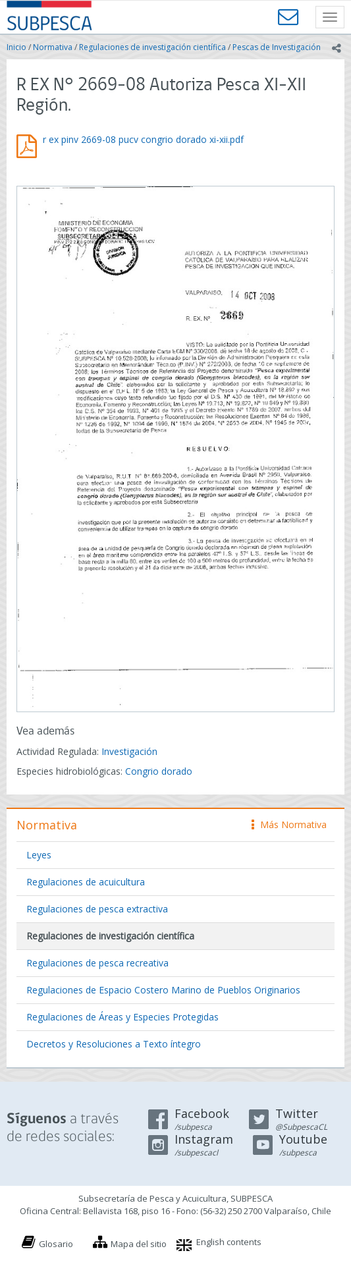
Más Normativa (289, 824)
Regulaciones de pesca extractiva (97, 909)
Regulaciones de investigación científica (152, 47)
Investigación (129, 751)
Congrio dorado (158, 771)
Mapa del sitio (139, 1244)
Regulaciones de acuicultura (85, 882)
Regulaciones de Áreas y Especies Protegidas (122, 1017)
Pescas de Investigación (276, 47)
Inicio (16, 47)
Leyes (38, 855)
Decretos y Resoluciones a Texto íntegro (113, 1044)
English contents (228, 1242)
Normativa (52, 47)
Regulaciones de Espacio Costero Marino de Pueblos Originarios (163, 990)
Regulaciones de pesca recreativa (97, 963)
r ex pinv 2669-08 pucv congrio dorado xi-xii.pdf (143, 139)
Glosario (56, 1244)
